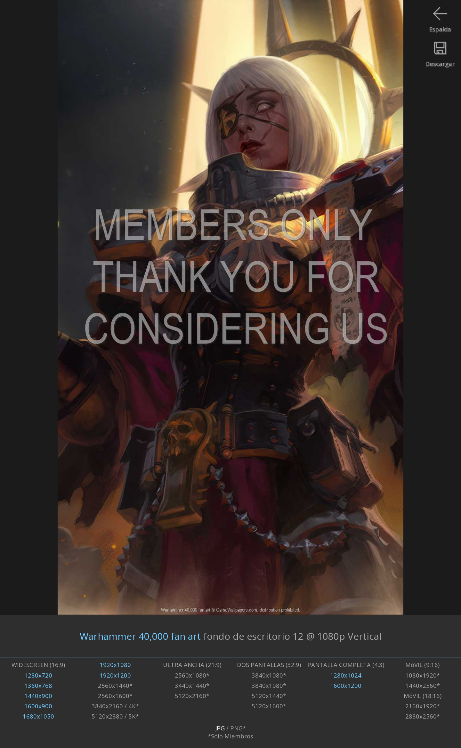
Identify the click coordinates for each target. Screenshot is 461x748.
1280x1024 (345, 675)
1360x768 (38, 685)
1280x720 (38, 675)
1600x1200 (345, 685)
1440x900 (38, 696)
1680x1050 (38, 716)
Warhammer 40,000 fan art (140, 635)
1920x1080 (115, 665)
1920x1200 (115, 675)
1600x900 (38, 706)
